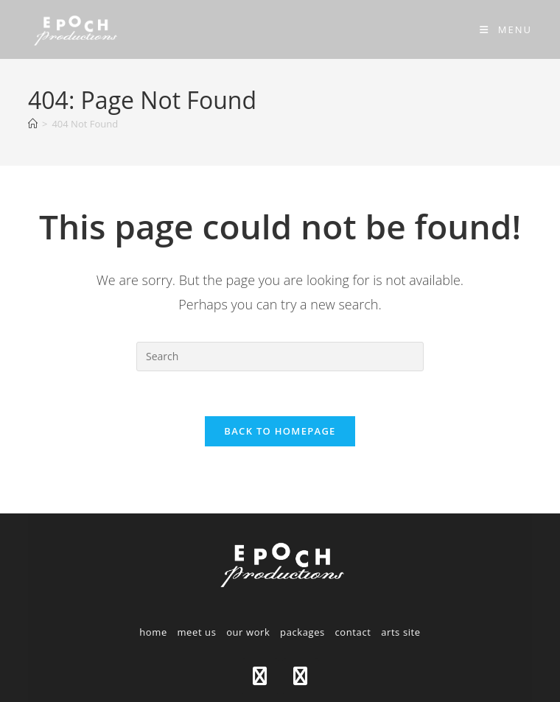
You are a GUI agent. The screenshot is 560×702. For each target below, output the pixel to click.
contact (353, 632)
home (153, 632)
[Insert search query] (280, 356)
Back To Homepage (279, 431)
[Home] (33, 123)
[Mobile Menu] (506, 29)
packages (302, 632)
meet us (196, 632)
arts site (401, 632)
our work (248, 632)
